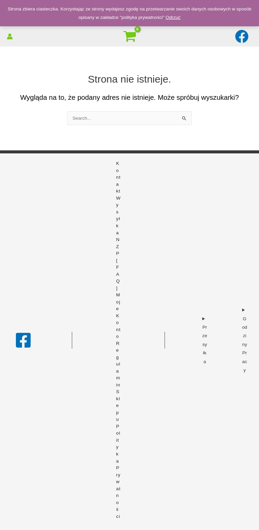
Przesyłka (204, 344)
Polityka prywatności (118, 471)
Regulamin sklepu (118, 381)
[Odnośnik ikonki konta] (10, 36)
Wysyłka (118, 215)
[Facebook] (23, 340)
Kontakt (118, 177)
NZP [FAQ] (118, 264)
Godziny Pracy (244, 344)
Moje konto (118, 315)
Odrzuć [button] (173, 17)
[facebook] (242, 36)
